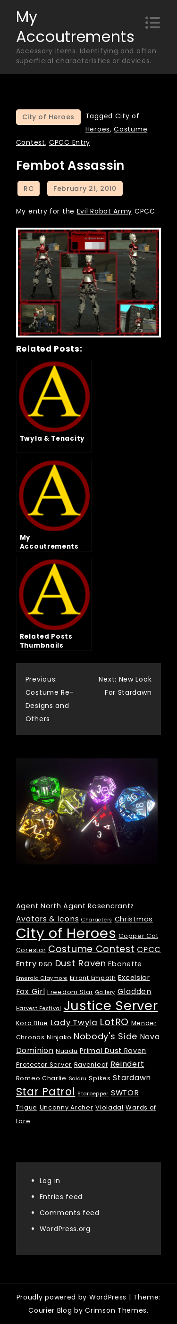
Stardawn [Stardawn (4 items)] (132, 1078)
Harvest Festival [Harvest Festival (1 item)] (38, 1008)
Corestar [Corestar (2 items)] (31, 950)
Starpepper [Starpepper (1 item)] (93, 1093)
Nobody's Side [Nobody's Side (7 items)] (105, 1036)
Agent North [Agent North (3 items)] (38, 906)
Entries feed (61, 1196)
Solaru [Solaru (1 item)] (78, 1078)
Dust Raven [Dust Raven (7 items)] (80, 963)
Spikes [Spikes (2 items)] (99, 1078)
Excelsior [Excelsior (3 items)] (134, 977)
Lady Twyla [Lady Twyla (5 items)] (74, 1022)
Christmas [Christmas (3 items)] (134, 919)
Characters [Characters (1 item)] (96, 919)
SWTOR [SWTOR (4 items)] (125, 1093)
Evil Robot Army (105, 211)
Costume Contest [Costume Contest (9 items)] (91, 949)
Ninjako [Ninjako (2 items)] (59, 1037)
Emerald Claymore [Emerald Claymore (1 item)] (41, 978)
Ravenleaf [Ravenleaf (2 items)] (91, 1064)
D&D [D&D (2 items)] (46, 964)
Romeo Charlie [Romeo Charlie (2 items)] (41, 1078)
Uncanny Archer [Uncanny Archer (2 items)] (66, 1107)
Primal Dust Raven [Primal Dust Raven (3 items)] (113, 1050)
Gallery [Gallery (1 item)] (105, 992)
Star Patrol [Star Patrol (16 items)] (46, 1092)
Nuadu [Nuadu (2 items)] (67, 1050)
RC (29, 188)
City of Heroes (48, 117)
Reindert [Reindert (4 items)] (127, 1064)
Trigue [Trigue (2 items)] (26, 1107)
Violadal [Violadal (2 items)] (109, 1107)
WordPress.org (65, 1229)
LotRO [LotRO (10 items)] (114, 1021)
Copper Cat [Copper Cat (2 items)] (138, 935)
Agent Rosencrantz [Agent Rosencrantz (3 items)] (98, 906)
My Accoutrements (75, 26)
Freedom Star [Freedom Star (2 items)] (70, 991)
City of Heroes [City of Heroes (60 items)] (66, 933)
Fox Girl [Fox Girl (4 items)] (30, 991)
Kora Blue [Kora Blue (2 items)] (32, 1023)
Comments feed (70, 1212)
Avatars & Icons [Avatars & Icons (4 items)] (47, 919)
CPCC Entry (69, 142)
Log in (50, 1180)
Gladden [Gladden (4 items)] (135, 991)
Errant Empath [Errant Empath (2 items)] (93, 977)
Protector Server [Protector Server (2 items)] (44, 1064)
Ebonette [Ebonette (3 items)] (125, 964)
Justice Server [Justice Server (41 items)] (111, 1005)
